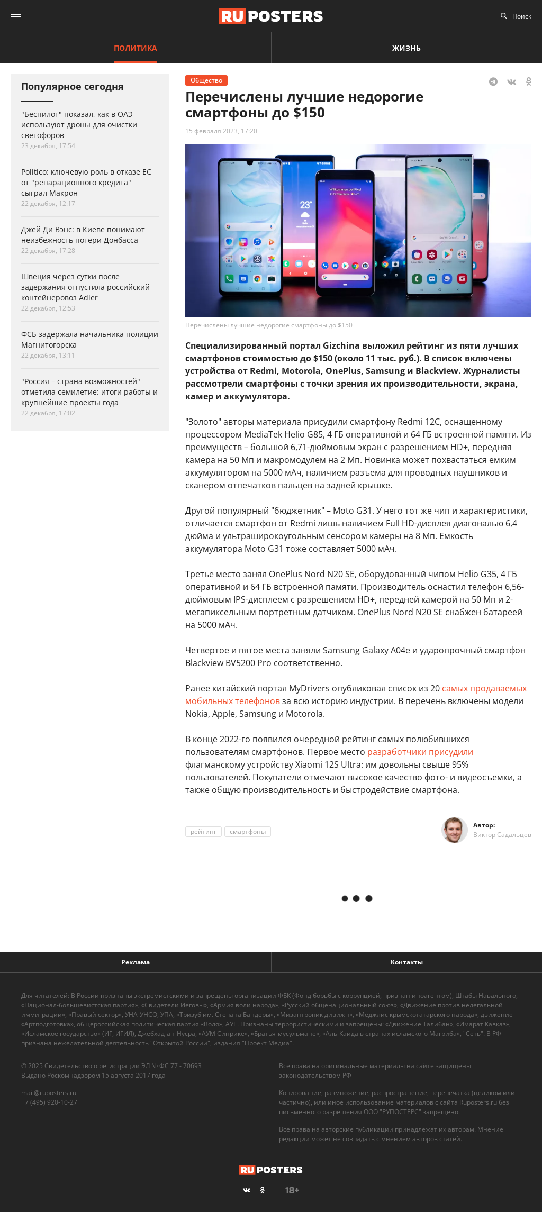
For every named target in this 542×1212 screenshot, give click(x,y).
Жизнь (406, 48)
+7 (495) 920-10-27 (49, 1102)
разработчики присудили (420, 752)
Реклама (135, 962)
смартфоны (248, 831)
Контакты (407, 962)
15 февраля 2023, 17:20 (221, 130)
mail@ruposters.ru (48, 1092)
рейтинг (203, 831)
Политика (135, 48)
